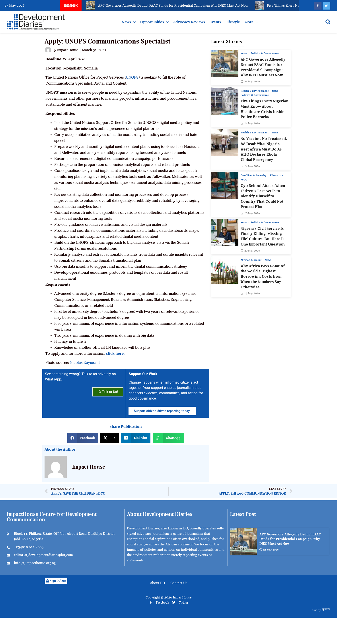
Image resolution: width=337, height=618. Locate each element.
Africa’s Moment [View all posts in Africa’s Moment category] (251, 260)
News (126, 22)
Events (215, 22)
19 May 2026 (250, 293)
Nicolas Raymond (85, 362)
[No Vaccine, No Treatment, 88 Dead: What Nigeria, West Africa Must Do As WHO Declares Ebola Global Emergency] (224, 142)
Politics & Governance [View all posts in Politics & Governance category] (265, 53)
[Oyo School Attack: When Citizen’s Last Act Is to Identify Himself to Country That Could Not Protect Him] (224, 185)
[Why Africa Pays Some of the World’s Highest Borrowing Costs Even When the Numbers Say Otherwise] (224, 270)
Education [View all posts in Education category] (277, 175)
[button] (82, 438)
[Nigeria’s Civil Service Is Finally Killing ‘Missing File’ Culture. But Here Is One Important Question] (224, 232)
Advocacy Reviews (189, 22)
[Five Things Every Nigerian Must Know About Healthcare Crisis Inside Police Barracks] (224, 101)
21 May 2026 (250, 81)
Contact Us (178, 583)
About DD (157, 583)
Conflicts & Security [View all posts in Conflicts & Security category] (254, 175)
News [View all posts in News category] (244, 53)
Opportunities (152, 22)
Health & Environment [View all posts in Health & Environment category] (255, 90)
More (248, 22)
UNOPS (132, 77)
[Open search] (327, 21)
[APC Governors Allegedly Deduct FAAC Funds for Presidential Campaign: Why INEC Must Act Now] (224, 63)
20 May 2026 (250, 213)
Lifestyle (232, 22)
